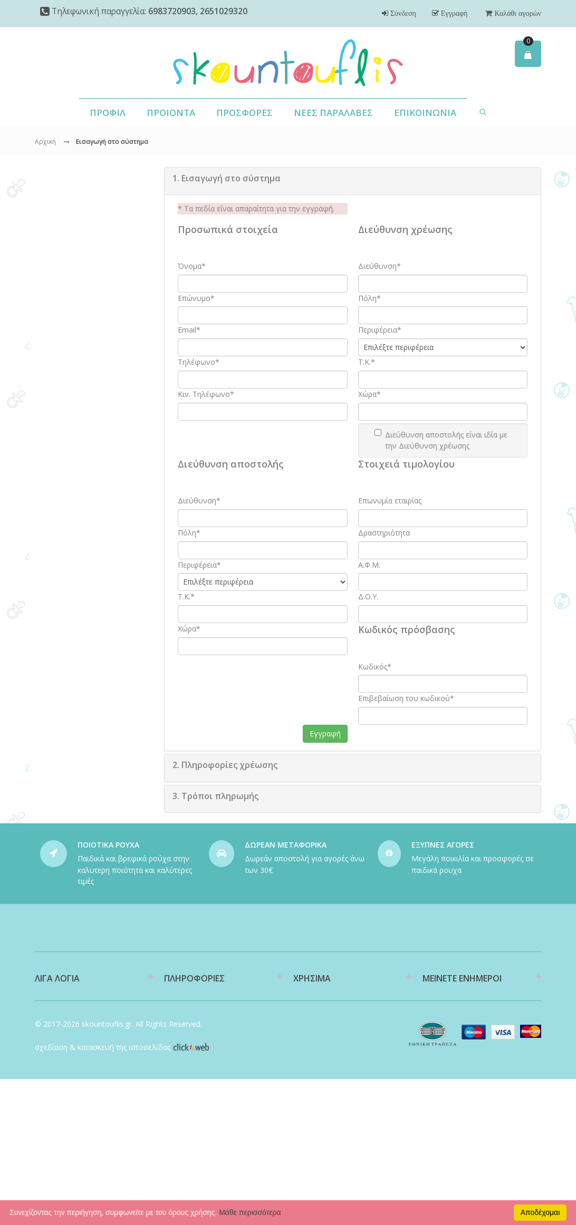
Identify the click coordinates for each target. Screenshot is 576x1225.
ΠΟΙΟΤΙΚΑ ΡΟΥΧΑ (108, 845)
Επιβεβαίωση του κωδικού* (406, 698)
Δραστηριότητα (384, 533)
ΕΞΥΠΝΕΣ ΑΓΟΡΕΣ (442, 845)
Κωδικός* (374, 667)
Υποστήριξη (313, 1057)
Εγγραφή (453, 13)
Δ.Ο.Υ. (368, 596)
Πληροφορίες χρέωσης (224, 765)
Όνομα (192, 266)
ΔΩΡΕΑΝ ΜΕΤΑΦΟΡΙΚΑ (286, 845)
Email (189, 330)
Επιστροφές (313, 1073)
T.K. (366, 362)
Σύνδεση (402, 13)
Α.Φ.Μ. (369, 565)
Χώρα (369, 394)
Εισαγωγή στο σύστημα (226, 178)
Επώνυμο (196, 298)
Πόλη (369, 298)
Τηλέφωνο (198, 362)
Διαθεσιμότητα (189, 1029)
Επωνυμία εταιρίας (389, 500)
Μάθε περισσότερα (250, 1212)
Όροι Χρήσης (186, 1102)
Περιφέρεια (379, 330)
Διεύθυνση (379, 266)
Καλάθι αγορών (516, 13)
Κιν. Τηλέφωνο (206, 394)
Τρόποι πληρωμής (215, 796)
